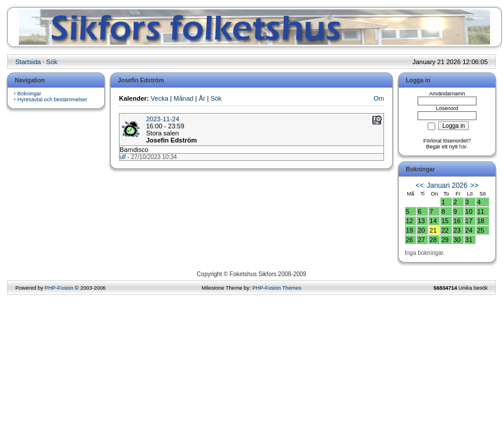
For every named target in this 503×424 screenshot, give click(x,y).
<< (420, 185)
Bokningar (30, 94)
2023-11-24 (162, 118)
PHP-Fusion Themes (276, 288)
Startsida (28, 61)
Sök (52, 61)
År (201, 98)
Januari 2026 (446, 185)
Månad (184, 98)
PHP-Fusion (59, 288)
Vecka (159, 98)
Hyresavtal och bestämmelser (53, 99)
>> (474, 185)
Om (378, 98)
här (463, 147)
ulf (123, 157)
